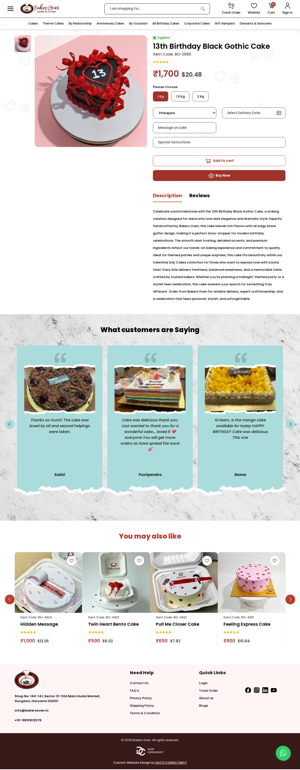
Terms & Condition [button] (145, 714)
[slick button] (10, 425)
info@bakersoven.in (32, 711)
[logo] (39, 8)
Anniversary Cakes (110, 23)
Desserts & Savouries (256, 23)
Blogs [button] (203, 706)
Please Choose (165, 87)
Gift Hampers (225, 23)
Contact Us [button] (139, 683)
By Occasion (138, 23)
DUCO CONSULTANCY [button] (171, 763)
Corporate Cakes (197, 23)
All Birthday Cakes (165, 23)
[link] (203, 9)
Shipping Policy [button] (142, 706)
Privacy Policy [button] (141, 698)
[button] (11, 9)
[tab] (167, 198)
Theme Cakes (53, 23)
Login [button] (203, 683)
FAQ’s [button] (134, 691)
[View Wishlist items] (254, 9)
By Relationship (80, 23)
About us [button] (206, 698)
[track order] (231, 9)
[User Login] (287, 9)
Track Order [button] (208, 691)
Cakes (33, 23)
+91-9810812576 (28, 721)
